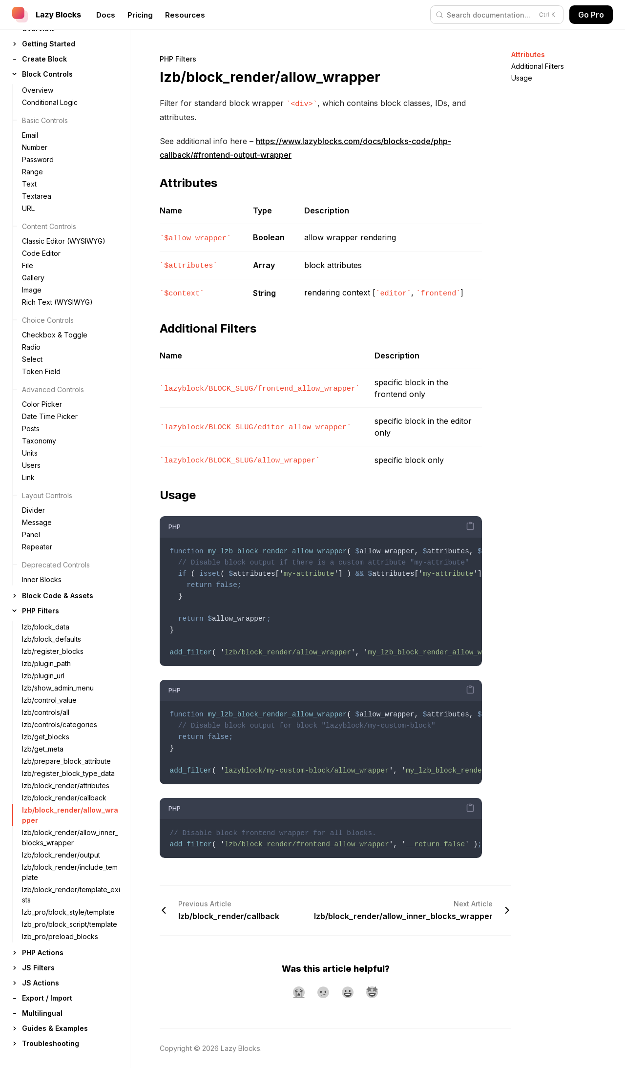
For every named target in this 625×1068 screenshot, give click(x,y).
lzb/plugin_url (43, 675)
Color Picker (42, 404)
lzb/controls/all (45, 712)
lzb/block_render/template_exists (71, 894)
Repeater (37, 547)
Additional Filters (537, 66)
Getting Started (48, 44)
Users (31, 465)
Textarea (36, 196)
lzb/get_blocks (45, 737)
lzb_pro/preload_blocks (60, 936)
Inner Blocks (42, 579)
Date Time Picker (50, 416)
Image (32, 290)
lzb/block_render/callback (64, 798)
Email (30, 135)
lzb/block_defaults (51, 639)
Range (32, 172)
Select (32, 359)
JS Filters (38, 967)
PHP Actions (42, 952)
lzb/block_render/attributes (65, 785)
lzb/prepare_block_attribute (66, 761)
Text (29, 184)
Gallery (33, 277)
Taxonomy (39, 441)
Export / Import (47, 998)
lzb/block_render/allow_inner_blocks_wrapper (70, 837)
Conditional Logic (50, 102)
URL (28, 208)
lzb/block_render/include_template (70, 872)
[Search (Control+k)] (496, 14)
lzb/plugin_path (46, 663)
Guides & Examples (55, 1028)
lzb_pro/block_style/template (68, 912)
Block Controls (47, 74)
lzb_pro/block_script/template (69, 924)
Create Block (44, 59)
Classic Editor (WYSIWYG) (63, 241)
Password (38, 159)
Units (30, 453)
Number (34, 147)
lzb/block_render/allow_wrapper (70, 815)
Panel (31, 534)
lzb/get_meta (42, 749)
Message (37, 522)
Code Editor (41, 253)
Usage (521, 78)
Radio (31, 347)
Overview (37, 90)
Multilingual (42, 1013)
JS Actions (40, 983)
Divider (33, 510)
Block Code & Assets (57, 595)
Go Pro (591, 15)
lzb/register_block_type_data (68, 773)
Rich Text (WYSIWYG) (57, 302)
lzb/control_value (49, 700)
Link (28, 477)
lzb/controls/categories (59, 724)
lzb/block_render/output (61, 855)
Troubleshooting (50, 1043)
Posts (31, 428)
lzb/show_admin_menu (58, 688)
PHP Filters (40, 611)
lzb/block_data (45, 627)
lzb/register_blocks (52, 651)
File (27, 265)
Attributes (528, 54)
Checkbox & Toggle (54, 335)
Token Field (41, 371)
